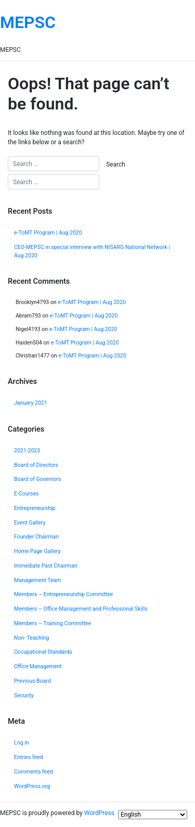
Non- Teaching (31, 638)
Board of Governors (37, 479)
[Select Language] (152, 814)
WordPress (99, 813)
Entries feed (28, 757)
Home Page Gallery (37, 551)
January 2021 (30, 402)
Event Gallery (29, 522)
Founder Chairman (36, 536)
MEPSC (28, 22)
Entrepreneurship (35, 508)
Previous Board (32, 681)
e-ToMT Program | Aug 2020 (48, 232)
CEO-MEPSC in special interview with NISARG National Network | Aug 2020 (92, 251)
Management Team (37, 580)
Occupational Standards (43, 652)
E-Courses (26, 493)
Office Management (38, 666)
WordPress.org (32, 786)
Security (24, 695)
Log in (21, 742)
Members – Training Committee (52, 623)
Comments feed (33, 771)
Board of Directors (36, 465)
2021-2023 (27, 450)
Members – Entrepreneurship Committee (63, 594)
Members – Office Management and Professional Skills (81, 608)
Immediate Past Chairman (45, 565)
